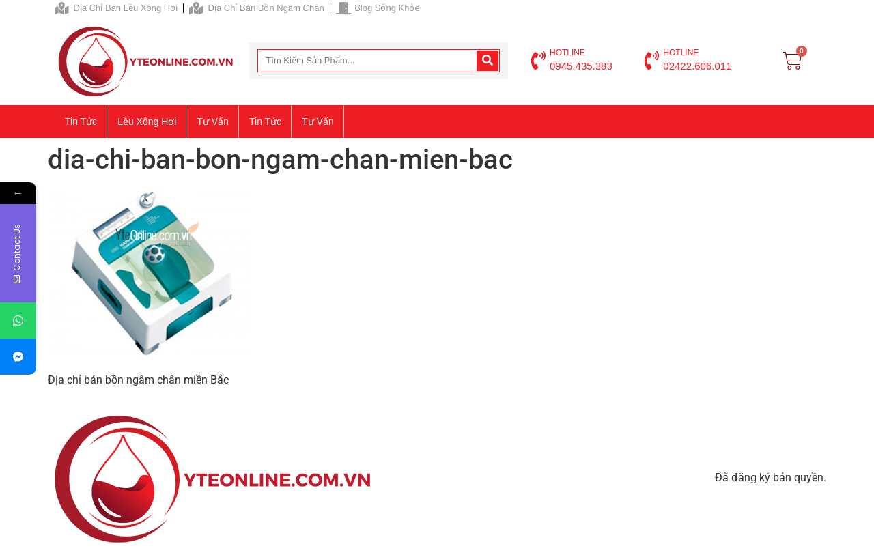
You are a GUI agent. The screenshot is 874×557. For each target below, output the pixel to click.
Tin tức (81, 121)
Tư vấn (213, 121)
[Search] (487, 61)
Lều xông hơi (146, 121)
